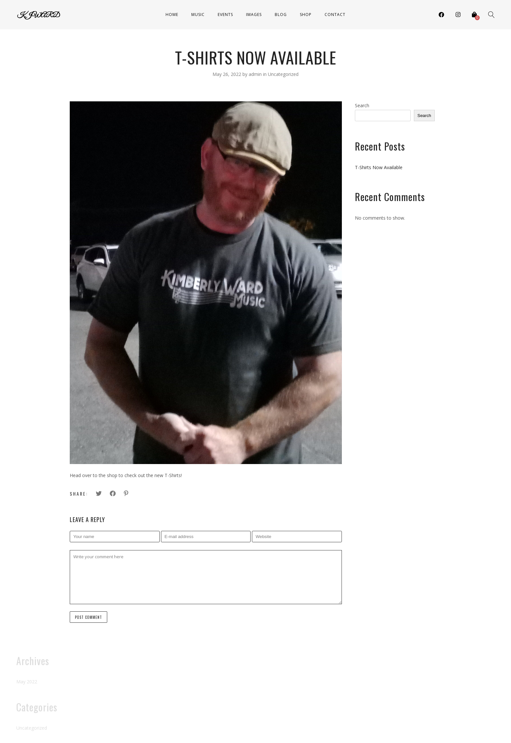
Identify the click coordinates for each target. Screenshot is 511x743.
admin (256, 74)
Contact (335, 14)
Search (362, 105)
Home (172, 14)
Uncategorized (283, 74)
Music (198, 14)
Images (254, 14)
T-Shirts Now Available (378, 167)
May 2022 (26, 681)
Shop (306, 14)
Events (225, 14)
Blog (281, 14)
